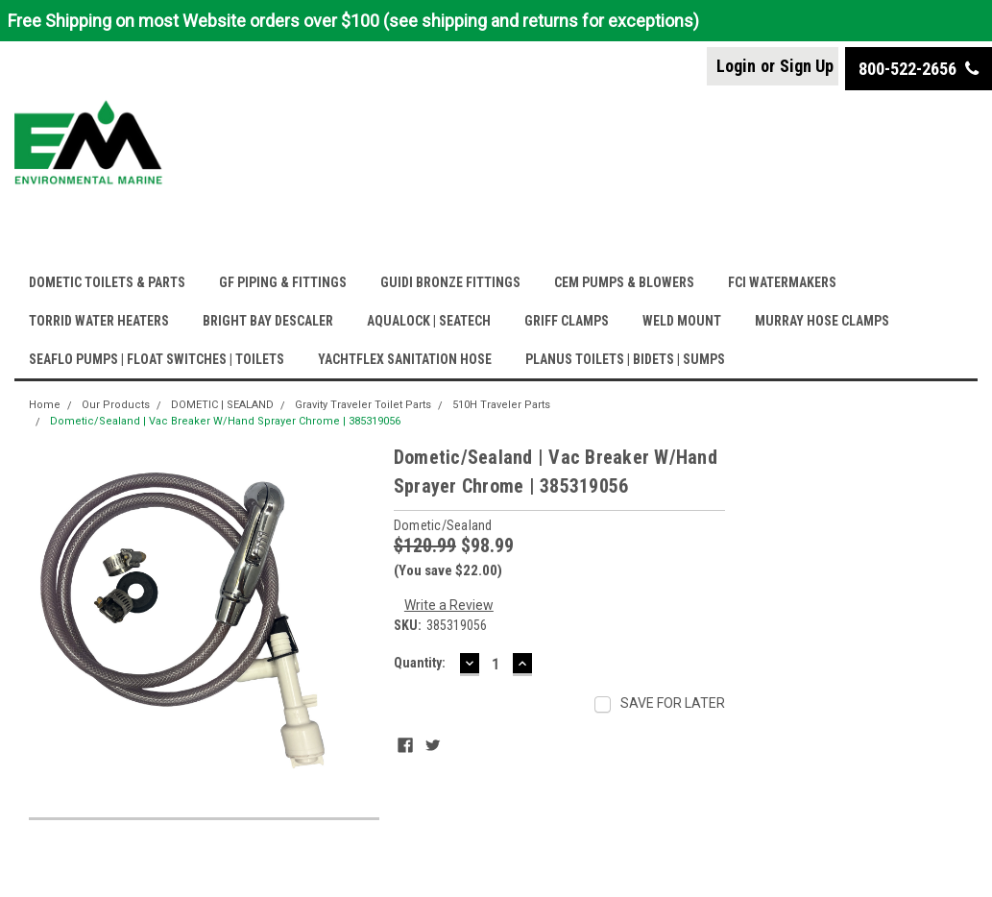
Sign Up (807, 66)
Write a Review (449, 605)
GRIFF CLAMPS (566, 320)
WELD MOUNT (681, 320)
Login (736, 66)
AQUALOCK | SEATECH (429, 320)
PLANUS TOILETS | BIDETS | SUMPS (625, 359)
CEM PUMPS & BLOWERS (624, 282)
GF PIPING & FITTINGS (283, 282)
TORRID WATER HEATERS (99, 320)
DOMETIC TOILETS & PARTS (107, 282)
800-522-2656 (919, 69)
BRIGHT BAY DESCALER (268, 320)
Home (44, 405)
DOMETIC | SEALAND (222, 405)
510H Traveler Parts (501, 405)
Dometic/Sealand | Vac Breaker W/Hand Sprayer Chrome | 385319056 (225, 421)
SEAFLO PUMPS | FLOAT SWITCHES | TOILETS (156, 359)
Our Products (116, 405)
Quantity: (420, 662)
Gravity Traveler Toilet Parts (363, 405)
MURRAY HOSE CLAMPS (822, 320)
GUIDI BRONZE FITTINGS (450, 282)
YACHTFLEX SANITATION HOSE (405, 359)
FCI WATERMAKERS (782, 282)
